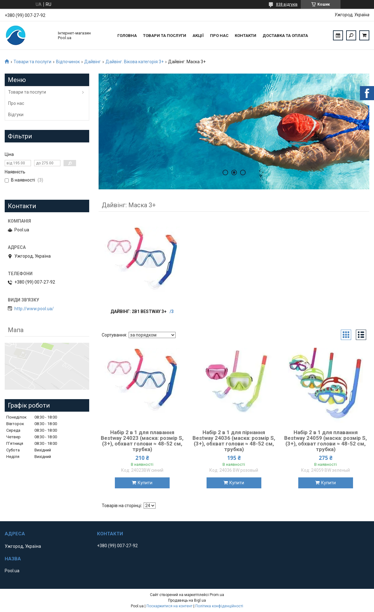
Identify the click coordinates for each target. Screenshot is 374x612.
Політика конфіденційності (219, 606)
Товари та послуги (164, 35)
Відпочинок (68, 61)
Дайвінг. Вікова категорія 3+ (134, 61)
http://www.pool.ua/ (34, 308)
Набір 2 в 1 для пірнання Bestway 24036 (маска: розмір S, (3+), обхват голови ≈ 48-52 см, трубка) (233, 440)
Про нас (219, 35)
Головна (127, 35)
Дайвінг (92, 61)
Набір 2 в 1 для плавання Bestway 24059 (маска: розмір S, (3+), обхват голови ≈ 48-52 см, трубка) (325, 440)
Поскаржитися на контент (169, 606)
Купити (145, 482)
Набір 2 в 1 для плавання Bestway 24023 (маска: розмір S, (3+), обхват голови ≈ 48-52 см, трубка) (142, 440)
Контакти (245, 35)
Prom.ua (217, 595)
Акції (198, 35)
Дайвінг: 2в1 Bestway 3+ (138, 311)
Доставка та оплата (285, 35)
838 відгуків (287, 4)
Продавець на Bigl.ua (187, 600)
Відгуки (15, 114)
